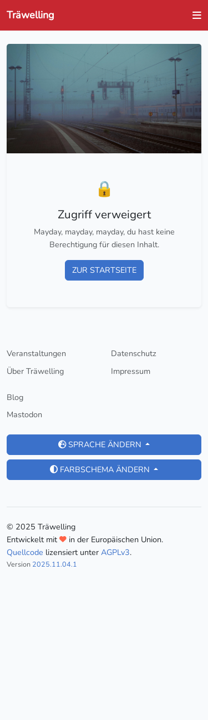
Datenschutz (133, 353)
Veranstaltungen (36, 353)
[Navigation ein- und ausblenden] (193, 16)
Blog (15, 397)
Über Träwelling (35, 371)
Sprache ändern (101, 444)
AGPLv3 (115, 552)
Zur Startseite (104, 270)
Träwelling (30, 15)
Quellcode (25, 552)
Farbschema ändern (101, 469)
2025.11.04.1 (54, 564)
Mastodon (24, 414)
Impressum (130, 371)
